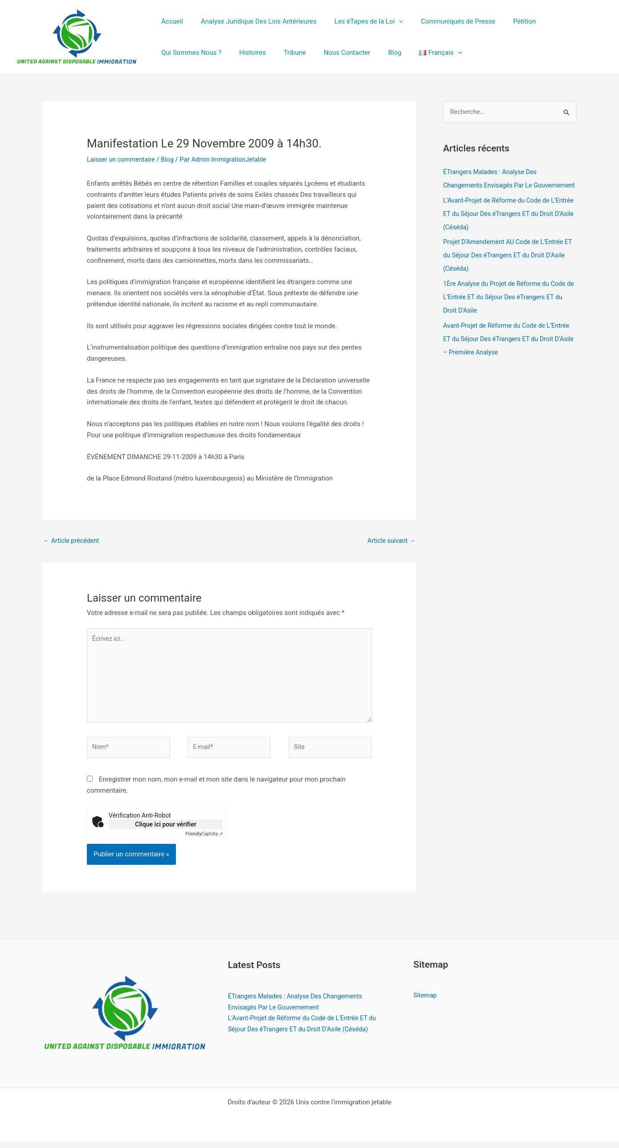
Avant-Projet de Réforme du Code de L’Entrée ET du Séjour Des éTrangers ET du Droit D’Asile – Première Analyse (509, 352)
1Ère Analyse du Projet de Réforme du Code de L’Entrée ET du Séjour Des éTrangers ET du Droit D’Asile (507, 311)
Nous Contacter (258, 53)
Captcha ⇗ (204, 840)
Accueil (170, 21)
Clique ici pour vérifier (165, 831)
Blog (301, 53)
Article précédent (72, 541)
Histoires (172, 53)
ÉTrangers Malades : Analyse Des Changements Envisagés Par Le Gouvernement (492, 185)
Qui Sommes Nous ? (559, 21)
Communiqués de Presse (442, 21)
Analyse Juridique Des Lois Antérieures (252, 21)
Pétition (504, 21)
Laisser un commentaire (123, 159)
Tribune (210, 53)
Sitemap (425, 1002)
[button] (387, 21)
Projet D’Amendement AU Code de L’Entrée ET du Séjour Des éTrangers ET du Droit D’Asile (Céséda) (506, 269)
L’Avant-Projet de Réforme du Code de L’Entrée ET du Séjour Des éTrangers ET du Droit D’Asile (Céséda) (506, 227)
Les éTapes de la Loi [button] (357, 21)
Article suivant (390, 541)
